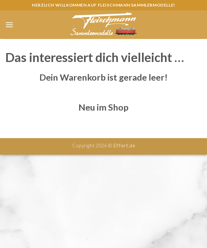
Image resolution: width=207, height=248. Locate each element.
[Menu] (9, 24)
